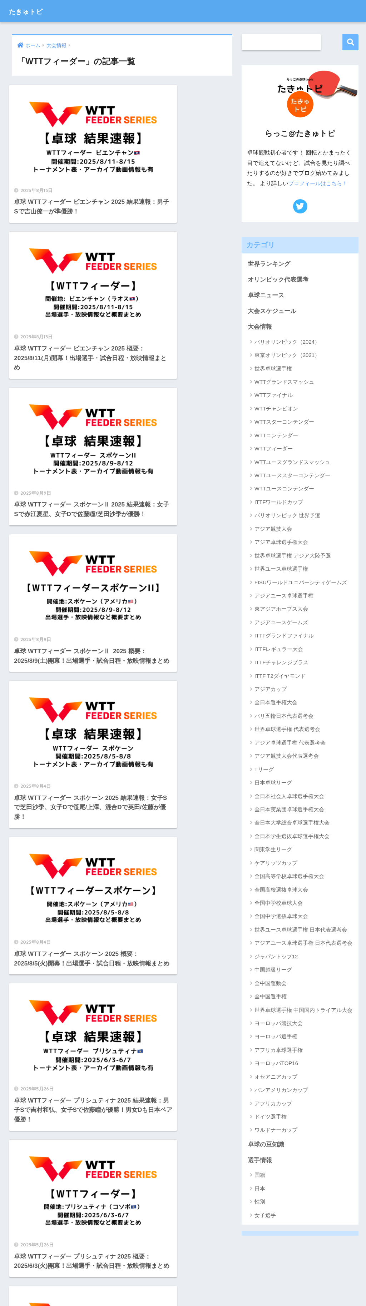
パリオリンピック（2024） (287, 342)
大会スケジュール (272, 311)
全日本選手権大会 (275, 703)
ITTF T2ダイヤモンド (280, 677)
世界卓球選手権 (273, 369)
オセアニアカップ (275, 1077)
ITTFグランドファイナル (284, 637)
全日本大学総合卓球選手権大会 (292, 824)
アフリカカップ (273, 1104)
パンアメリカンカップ (281, 1091)
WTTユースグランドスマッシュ (292, 463)
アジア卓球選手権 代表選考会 (290, 743)
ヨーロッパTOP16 (276, 1064)
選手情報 (260, 1161)
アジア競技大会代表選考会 (286, 757)
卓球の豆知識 (266, 1145)
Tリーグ (264, 770)
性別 (259, 1203)
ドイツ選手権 (270, 1117)
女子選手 (265, 1216)
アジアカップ (270, 690)
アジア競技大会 (273, 529)
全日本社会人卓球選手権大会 (289, 797)
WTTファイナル (273, 396)
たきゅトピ (31, 11)
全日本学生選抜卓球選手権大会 (292, 837)
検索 (350, 42)
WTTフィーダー (273, 450)
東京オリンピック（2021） (287, 356)
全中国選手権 (270, 997)
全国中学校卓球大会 (278, 904)
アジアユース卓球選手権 (283, 596)
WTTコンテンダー (276, 436)
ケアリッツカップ (275, 864)
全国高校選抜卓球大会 (281, 890)
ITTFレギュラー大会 (278, 650)
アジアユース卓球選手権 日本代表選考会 (303, 944)
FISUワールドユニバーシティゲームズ (300, 583)
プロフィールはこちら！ (319, 183)
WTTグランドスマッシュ (284, 382)
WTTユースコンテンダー (284, 489)
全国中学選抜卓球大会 (281, 917)
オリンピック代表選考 (278, 279)
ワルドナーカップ (275, 1131)
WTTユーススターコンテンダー (292, 476)
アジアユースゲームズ (281, 623)
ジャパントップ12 (276, 957)
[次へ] (192, 877)
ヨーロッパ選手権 (275, 1037)
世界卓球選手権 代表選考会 (287, 730)
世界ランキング (269, 264)
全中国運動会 (270, 984)
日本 (259, 1189)
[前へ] (52, 877)
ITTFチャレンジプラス (281, 663)
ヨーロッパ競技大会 (278, 1024)
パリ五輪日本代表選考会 (283, 716)
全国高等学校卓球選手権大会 (289, 877)
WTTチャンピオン (276, 409)
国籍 (259, 1176)
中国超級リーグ (273, 971)
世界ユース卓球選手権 (281, 569)
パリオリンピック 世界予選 (287, 516)
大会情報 (260, 327)
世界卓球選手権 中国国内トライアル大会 (303, 1011)
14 (171, 877)
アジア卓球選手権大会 (281, 543)
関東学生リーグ (273, 850)
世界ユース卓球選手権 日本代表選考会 (300, 930)
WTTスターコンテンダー (284, 423)
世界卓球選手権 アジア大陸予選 (292, 556)
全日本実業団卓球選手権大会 (289, 810)
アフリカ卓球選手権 (278, 1051)
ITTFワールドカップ (278, 503)
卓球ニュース (266, 295)
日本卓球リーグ (273, 783)
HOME (183, 1277)
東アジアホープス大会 (281, 610)
